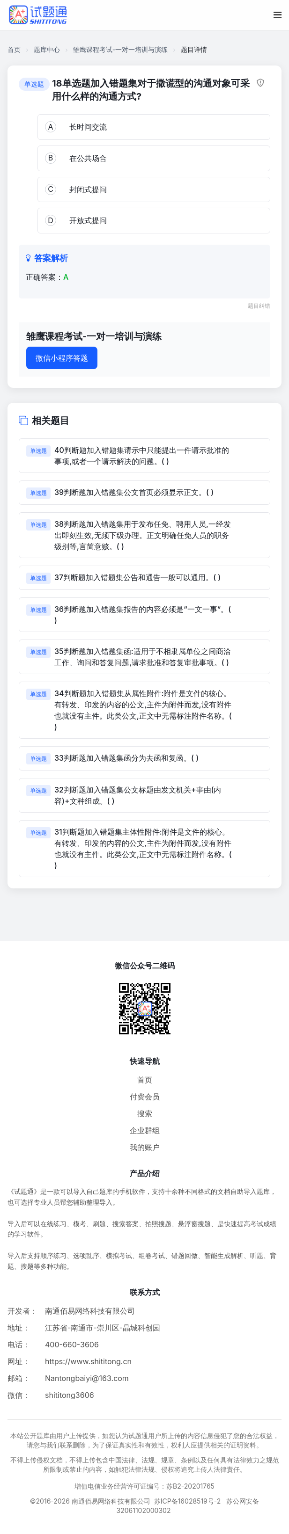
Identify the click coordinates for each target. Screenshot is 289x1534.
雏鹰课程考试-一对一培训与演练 (120, 49)
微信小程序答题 (62, 358)
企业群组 (145, 1130)
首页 (14, 49)
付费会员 (145, 1096)
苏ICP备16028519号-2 (187, 1501)
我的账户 (145, 1147)
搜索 (144, 1113)
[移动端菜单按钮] (278, 15)
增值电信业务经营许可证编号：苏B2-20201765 (144, 1486)
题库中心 (47, 49)
